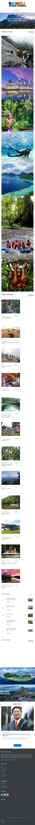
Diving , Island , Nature (6, 413)
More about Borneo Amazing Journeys (8, 760)
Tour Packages (4, 768)
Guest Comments (4, 775)
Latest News (3, 771)
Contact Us (3, 777)
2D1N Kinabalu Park (9, 614)
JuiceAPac (26, 817)
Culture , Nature (5, 388)
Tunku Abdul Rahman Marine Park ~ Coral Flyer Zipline (11, 599)
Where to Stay (3, 769)
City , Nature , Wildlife (6, 560)
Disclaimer (3, 783)
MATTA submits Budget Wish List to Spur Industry (16, 735)
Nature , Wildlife (5, 339)
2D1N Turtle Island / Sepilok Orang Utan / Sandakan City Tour (11, 629)
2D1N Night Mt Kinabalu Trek (10, 607)
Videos (2, 773)
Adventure (3, 364)
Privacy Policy (3, 785)
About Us (2, 766)
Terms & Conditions (4, 787)
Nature (2, 315)
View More (31, 32)
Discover (6, 54)
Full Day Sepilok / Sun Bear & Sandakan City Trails (11, 621)
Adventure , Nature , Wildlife (7, 584)
